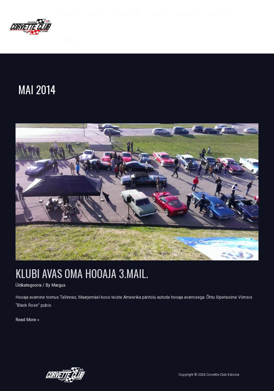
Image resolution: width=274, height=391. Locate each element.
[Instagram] (254, 30)
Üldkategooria (28, 285)
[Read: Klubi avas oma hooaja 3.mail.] (137, 191)
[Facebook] (250, 22)
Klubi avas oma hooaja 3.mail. (82, 273)
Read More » (27, 319)
